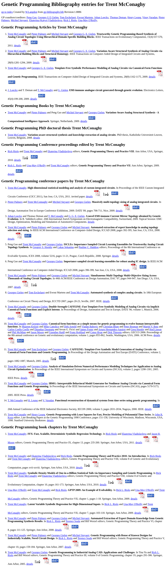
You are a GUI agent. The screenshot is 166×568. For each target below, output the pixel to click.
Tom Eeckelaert (68, 17)
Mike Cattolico (51, 326)
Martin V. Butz (150, 326)
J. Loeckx (13, 90)
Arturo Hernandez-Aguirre (112, 329)
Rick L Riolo (70, 20)
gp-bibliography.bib (53, 12)
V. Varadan (48, 400)
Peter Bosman (131, 326)
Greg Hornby (137, 329)
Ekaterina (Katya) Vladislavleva (45, 20)
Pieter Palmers (38, 34)
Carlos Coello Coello (18, 329)
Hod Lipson (155, 329)
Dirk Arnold (70, 326)
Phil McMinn (19, 332)
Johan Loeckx (101, 17)
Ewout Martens (85, 17)
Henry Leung (134, 17)
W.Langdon (31, 12)
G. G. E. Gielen (76, 216)
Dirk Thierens (114, 332)
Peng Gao (32, 17)
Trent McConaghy (17, 34)
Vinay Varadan (149, 17)
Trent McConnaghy (38, 202)
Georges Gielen (96, 112)
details (17, 45)
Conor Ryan (96, 332)
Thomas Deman (118, 17)
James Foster (86, 329)
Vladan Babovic (89, 326)
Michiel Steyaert (19, 20)
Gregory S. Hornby (42, 247)
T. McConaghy (45, 90)
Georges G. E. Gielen (84, 34)
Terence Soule (73, 521)
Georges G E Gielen (48, 17)
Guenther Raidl (57, 332)
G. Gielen (63, 90)
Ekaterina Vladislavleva (60, 151)
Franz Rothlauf (77, 332)
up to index (7, 12)
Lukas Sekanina (65, 247)
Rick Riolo (13, 151)
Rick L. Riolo (15, 165)
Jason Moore (37, 332)
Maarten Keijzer (30, 326)
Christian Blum (111, 326)
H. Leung (33, 400)
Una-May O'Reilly (87, 20)
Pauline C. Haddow (89, 247)
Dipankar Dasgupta (44, 329)
